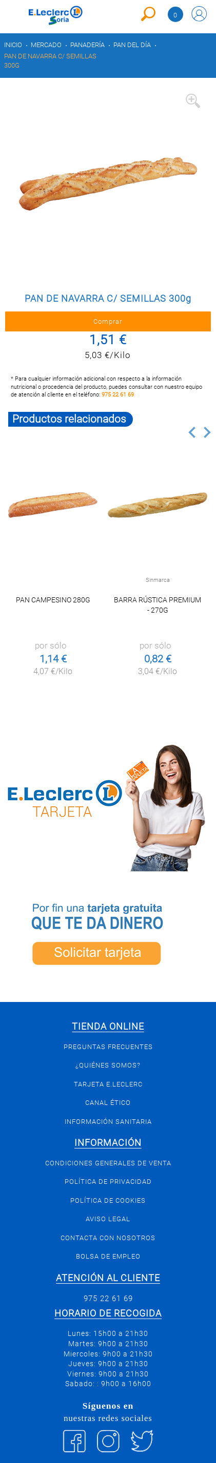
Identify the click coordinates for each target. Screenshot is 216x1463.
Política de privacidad (108, 1181)
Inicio (13, 45)
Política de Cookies (108, 1200)
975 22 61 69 (118, 394)
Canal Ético (108, 1102)
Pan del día (132, 45)
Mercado (46, 45)
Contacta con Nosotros (108, 1238)
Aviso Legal (108, 1219)
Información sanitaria (108, 1121)
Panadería (87, 45)
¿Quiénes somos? (108, 1065)
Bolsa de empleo (108, 1256)
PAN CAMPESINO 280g (53, 600)
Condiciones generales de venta (108, 1163)
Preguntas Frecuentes (108, 1047)
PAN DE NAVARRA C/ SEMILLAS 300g (50, 60)
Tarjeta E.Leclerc (108, 1084)
